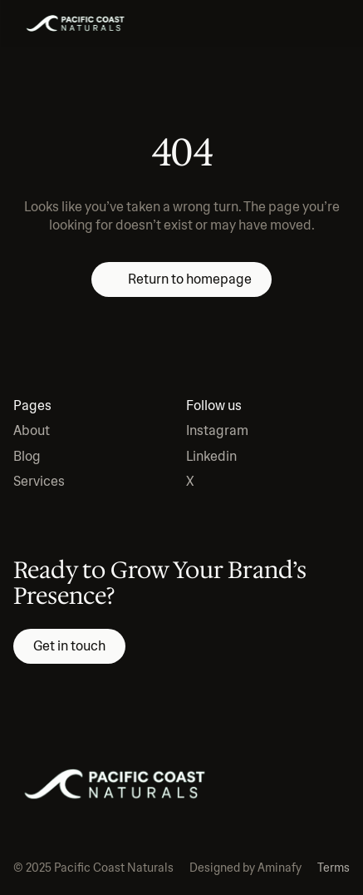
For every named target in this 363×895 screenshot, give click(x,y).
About (31, 430)
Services (39, 481)
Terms (333, 867)
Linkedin (211, 456)
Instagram (217, 430)
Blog (27, 456)
